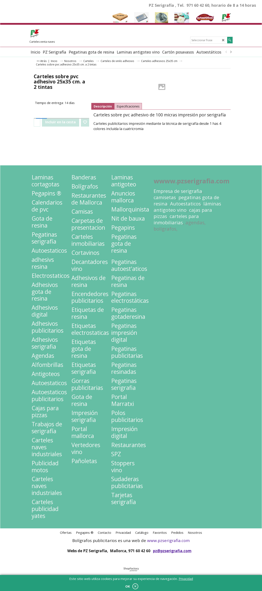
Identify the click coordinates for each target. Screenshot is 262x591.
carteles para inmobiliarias (176, 219)
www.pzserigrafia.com (168, 540)
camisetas (165, 197)
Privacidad (186, 579)
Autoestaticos (185, 203)
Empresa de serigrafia (178, 191)
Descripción (103, 106)
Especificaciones (128, 106)
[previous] (226, 52)
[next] (231, 52)
